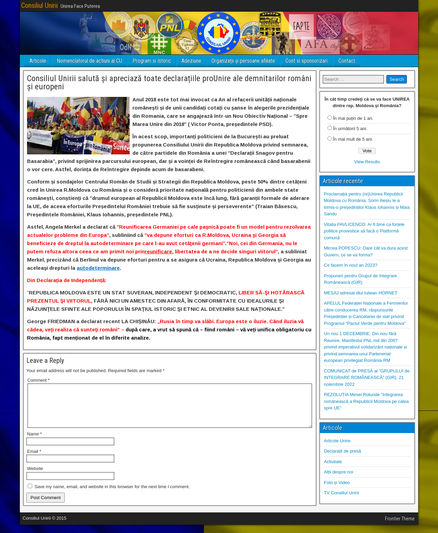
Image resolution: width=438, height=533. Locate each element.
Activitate (333, 461)
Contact (346, 61)
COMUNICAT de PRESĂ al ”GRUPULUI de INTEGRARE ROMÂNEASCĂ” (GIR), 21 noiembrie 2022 (367, 377)
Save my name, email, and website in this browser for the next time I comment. (112, 494)
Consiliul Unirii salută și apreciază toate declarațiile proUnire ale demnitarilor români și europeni (169, 82)
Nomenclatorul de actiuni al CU (89, 61)
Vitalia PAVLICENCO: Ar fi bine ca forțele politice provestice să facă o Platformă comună (364, 231)
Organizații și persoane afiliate (243, 61)
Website (35, 476)
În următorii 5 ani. (350, 128)
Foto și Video (337, 482)
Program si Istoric (151, 61)
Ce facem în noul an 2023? (350, 265)
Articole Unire (337, 440)
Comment (38, 380)
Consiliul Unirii (39, 5)
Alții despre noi (338, 471)
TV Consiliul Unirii (341, 492)
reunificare (158, 251)
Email (34, 459)
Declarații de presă (342, 451)
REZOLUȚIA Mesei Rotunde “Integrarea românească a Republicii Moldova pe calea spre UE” (366, 401)
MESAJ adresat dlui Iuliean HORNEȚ (361, 292)
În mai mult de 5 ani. (353, 139)
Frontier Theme (400, 527)
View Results (367, 161)
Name (34, 442)
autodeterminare (98, 268)
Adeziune (191, 61)
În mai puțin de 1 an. (353, 118)
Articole (37, 61)
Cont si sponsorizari (306, 61)
